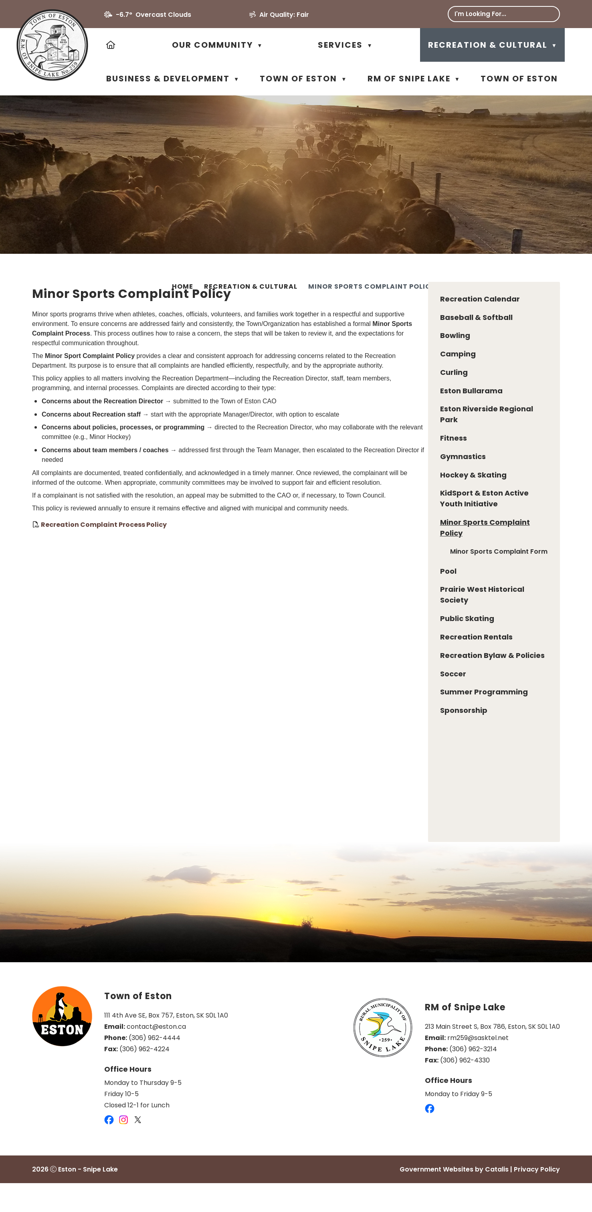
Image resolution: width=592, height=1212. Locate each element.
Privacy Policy (537, 1198)
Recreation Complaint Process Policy (244, 544)
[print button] (556, 288)
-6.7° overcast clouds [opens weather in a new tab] (153, 14)
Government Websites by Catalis (454, 1198)
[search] (497, 14)
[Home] (111, 45)
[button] (548, 14)
